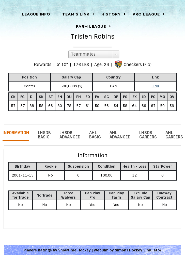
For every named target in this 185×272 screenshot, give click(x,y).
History (111, 14)
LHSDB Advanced (70, 135)
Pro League (146, 14)
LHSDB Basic (44, 135)
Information (16, 132)
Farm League (91, 26)
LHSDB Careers (148, 135)
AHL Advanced (120, 135)
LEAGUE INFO (36, 14)
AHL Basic (95, 135)
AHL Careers (174, 135)
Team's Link (75, 14)
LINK (155, 86)
